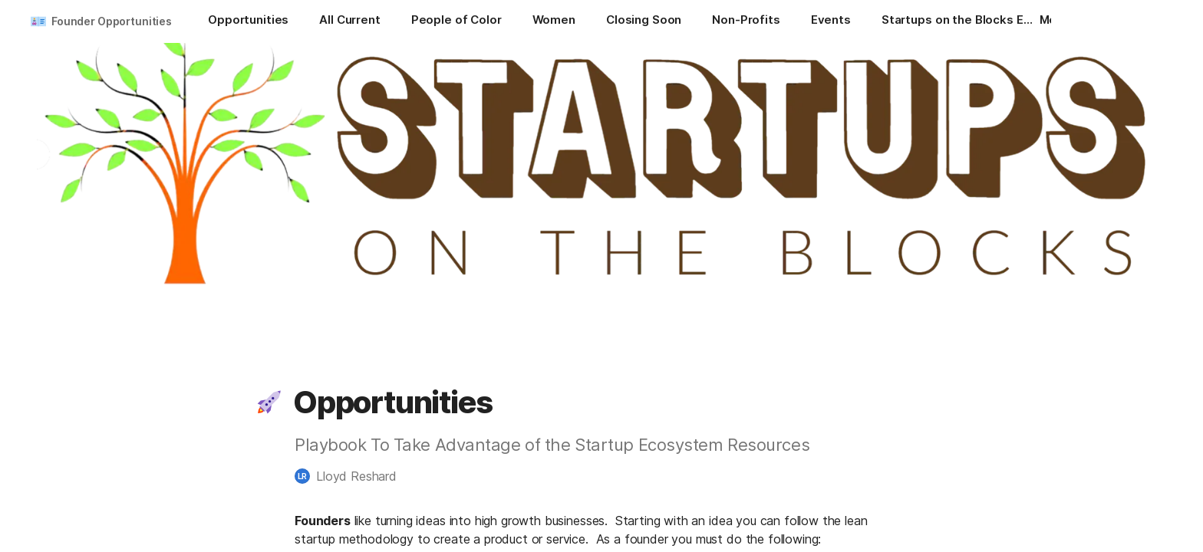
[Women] (554, 21)
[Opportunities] (248, 21)
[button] (269, 402)
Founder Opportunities (111, 21)
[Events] (831, 21)
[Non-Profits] (746, 21)
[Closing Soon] (644, 21)
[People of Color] (456, 21)
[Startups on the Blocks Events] (958, 21)
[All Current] (349, 21)
